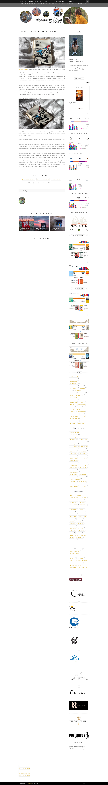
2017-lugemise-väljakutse (24, 770)
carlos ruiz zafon (82, 516)
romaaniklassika (79, 562)
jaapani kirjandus (73, 455)
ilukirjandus (34, 183)
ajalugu (78, 409)
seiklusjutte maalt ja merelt (75, 565)
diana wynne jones (73, 504)
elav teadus (72, 558)
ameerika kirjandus (73, 434)
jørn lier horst (81, 525)
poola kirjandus (73, 469)
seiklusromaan (81, 423)
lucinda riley (83, 497)
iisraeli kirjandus (73, 451)
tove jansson (72, 523)
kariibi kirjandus (83, 458)
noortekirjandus (73, 381)
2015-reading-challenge (24, 766)
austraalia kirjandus (74, 437)
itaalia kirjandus (82, 453)
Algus (20, 1)
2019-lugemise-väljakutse (24, 775)
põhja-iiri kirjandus (73, 474)
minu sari (71, 548)
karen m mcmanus (73, 509)
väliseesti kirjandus (74, 486)
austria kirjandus (73, 439)
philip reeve (80, 528)
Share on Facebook (29, 179)
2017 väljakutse (49, 1)
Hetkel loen (79, 87)
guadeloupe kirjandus (74, 446)
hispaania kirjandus (74, 448)
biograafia (72, 407)
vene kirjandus (84, 483)
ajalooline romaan (73, 383)
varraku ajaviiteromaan (74, 551)
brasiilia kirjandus (83, 439)
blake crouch (82, 514)
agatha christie (73, 500)
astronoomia (83, 421)
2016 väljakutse (39, 1)
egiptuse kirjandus (73, 444)
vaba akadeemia (73, 570)
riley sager (72, 511)
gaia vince (72, 537)
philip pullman (73, 528)
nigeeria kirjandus (73, 467)
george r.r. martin (73, 507)
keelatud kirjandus (73, 421)
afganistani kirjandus (74, 432)
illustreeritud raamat (74, 416)
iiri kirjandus (83, 448)
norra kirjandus (83, 467)
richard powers (73, 539)
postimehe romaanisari (74, 553)
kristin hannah (79, 537)
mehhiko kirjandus (83, 465)
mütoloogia (72, 411)
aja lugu (71, 562)
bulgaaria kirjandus (74, 441)
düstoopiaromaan (73, 397)
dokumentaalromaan (74, 418)
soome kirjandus (82, 476)
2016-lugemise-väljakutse (24, 768)
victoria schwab (73, 514)
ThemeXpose (29, 783)
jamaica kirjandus (83, 455)
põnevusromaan (73, 385)
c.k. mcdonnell (73, 516)
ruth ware (72, 495)
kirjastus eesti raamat (42, 183)
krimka (81, 385)
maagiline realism (73, 399)
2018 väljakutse (60, 1)
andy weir (72, 532)
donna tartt (72, 525)
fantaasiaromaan (73, 378)
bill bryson (78, 532)
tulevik (83, 416)
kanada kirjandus (73, 458)
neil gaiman (82, 502)
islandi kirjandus (73, 453)
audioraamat (72, 404)
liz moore (72, 521)
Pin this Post (57, 179)
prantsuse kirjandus (74, 472)
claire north (83, 535)
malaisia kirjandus (73, 465)
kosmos (81, 414)
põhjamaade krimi (73, 402)
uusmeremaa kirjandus (74, 483)
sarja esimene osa (79, 395)
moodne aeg (79, 548)
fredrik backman (83, 504)
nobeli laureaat (73, 567)
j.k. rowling (72, 518)
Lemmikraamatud (28, 1)
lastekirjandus (78, 390)
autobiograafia (81, 404)
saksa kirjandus (73, 476)
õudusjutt (82, 402)
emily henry (81, 500)
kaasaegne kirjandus (74, 376)
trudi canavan (81, 530)
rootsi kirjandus (83, 474)
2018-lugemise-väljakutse (24, 773)
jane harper (79, 518)
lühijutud (50, 183)
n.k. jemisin (82, 509)
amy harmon (80, 523)
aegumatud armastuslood (81, 560)
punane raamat (80, 558)
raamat (54, 183)
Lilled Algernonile (23, 69)
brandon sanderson (74, 497)
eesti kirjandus (84, 441)
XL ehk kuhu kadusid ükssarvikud (41, 229)
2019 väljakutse (70, 1)
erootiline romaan (73, 414)
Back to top (86, 783)
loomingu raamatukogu (75, 555)
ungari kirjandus (82, 481)
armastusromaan (73, 388)
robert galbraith (80, 511)
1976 (29, 183)
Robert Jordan (72, 103)
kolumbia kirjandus (74, 460)
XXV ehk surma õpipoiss (55, 229)
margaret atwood (73, 502)
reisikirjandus (82, 392)
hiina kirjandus (84, 446)
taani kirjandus (73, 481)
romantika (82, 388)
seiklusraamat (73, 423)
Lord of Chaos (72, 102)
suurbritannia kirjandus (75, 479)
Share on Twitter (44, 179)
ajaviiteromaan (73, 392)
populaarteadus (81, 411)
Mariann (31, 198)
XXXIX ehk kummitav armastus (25, 229)
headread (79, 407)
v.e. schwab (79, 495)
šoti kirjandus (83, 486)
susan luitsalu (73, 530)
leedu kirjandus (83, 462)
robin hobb (78, 521)
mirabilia (71, 560)
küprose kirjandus (73, 462)
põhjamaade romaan (83, 567)
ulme (58, 183)
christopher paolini (74, 535)
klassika (71, 395)
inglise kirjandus (82, 451)
